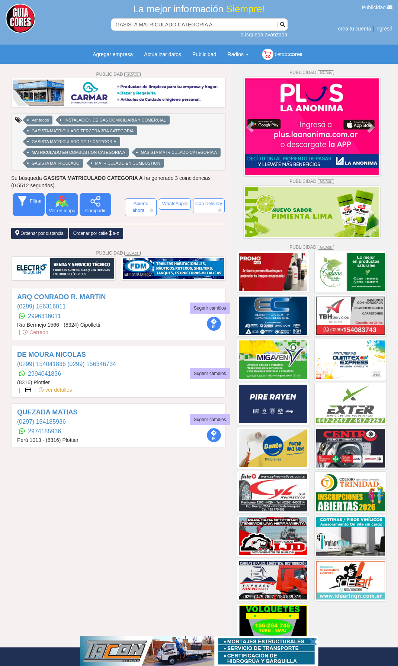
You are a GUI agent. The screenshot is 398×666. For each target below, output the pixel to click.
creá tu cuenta (354, 29)
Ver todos (40, 120)
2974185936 (44, 431)
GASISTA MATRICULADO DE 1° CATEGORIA (74, 141)
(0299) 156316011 (41, 306)
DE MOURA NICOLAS (51, 354)
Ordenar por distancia (39, 233)
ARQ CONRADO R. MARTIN (61, 297)
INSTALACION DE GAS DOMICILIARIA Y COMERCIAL (115, 120)
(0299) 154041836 (42, 364)
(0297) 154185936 (41, 421)
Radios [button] (238, 54)
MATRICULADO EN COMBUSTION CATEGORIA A (78, 152)
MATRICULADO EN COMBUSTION (127, 163)
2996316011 (44, 316)
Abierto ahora (143, 207)
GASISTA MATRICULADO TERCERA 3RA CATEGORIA (83, 131)
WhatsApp (175, 203)
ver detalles (55, 390)
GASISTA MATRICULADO (56, 163)
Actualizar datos (162, 54)
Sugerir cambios (210, 308)
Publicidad (377, 7)
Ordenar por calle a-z (96, 233)
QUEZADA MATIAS (47, 412)
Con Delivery (208, 206)
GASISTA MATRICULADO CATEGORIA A (179, 152)
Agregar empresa (113, 54)
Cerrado (35, 332)
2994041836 (44, 374)
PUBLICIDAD (118, 74)
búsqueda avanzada (263, 35)
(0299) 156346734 (91, 364)
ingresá (383, 29)
